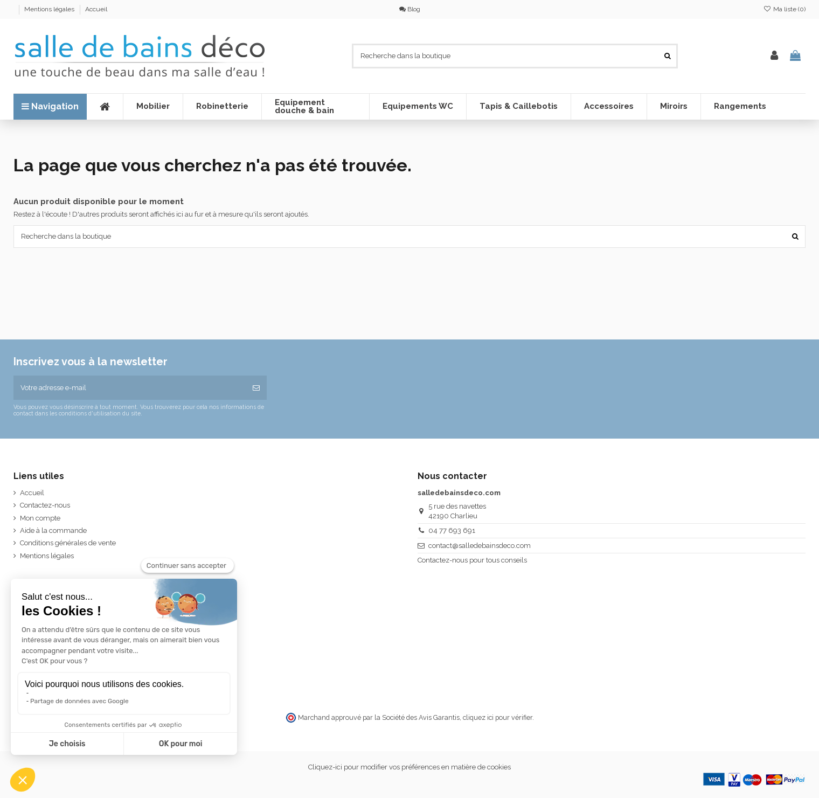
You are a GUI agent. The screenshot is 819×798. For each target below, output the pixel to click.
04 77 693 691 (451, 530)
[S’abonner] (256, 388)
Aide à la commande (53, 530)
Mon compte (40, 518)
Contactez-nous (45, 505)
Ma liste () (785, 9)
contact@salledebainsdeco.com (479, 546)
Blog (409, 9)
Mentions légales (50, 9)
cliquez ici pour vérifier (497, 717)
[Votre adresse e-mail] (129, 388)
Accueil (96, 9)
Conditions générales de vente (68, 543)
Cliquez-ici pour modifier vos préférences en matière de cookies (409, 767)
